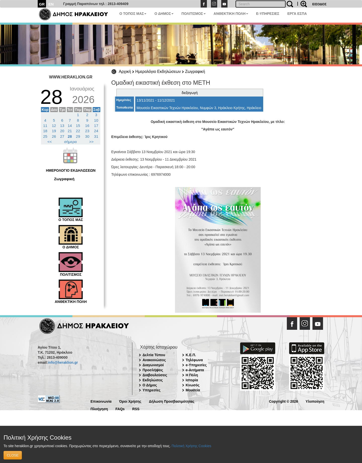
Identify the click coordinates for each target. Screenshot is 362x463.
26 (54, 136)
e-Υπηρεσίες (196, 365)
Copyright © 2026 (283, 401)
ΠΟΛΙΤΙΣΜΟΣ (194, 14)
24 (96, 131)
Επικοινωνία (101, 401)
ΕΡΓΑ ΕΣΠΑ (297, 14)
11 (45, 125)
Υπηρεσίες (151, 390)
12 (54, 125)
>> (91, 142)
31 (96, 136)
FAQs (120, 408)
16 (87, 125)
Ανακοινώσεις (154, 360)
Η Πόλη (192, 375)
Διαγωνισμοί (153, 365)
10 (96, 120)
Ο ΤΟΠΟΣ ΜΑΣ (132, 14)
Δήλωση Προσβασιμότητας (171, 401)
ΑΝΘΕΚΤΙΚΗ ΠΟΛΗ (231, 14)
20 (62, 131)
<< (50, 142)
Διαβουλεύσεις (155, 375)
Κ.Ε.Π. (191, 355)
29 (78, 136)
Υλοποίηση (314, 401)
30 (87, 136)
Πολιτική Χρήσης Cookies (191, 446)
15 (78, 125)
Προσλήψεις (153, 370)
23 (87, 131)
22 (78, 131)
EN (51, 4)
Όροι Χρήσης (130, 401)
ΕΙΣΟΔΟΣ (319, 4)
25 (45, 136)
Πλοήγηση (99, 408)
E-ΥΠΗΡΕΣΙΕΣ (267, 14)
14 (70, 125)
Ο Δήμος (150, 385)
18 (45, 131)
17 (96, 125)
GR (42, 4)
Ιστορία (192, 380)
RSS (136, 408)
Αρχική (125, 71)
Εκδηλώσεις (153, 380)
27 (62, 136)
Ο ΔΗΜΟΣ (163, 14)
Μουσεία (193, 390)
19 (54, 131)
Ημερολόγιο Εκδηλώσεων (158, 71)
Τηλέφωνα (194, 360)
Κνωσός (193, 385)
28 (70, 136)
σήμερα (70, 142)
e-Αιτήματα (195, 370)
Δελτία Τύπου (154, 355)
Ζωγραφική (195, 71)
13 (62, 125)
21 (70, 131)
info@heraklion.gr (63, 362)
